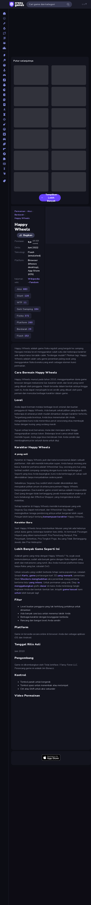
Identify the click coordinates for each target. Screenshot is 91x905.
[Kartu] (4, 99)
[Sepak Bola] (4, 163)
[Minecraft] (4, 134)
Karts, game (29, 575)
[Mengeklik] (4, 124)
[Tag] (4, 180)
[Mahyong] (4, 104)
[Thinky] (4, 173)
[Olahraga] (4, 144)
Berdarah (19, 214)
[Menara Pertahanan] (4, 114)
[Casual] (4, 70)
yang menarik (65, 575)
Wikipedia (34, 278)
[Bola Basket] (4, 65)
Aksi (29, 211)
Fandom (34, 282)
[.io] (4, 89)
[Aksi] (4, 55)
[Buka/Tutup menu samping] (4, 4)
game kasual (70, 589)
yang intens (35, 582)
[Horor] (4, 84)
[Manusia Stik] (4, 109)
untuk (18, 593)
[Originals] (4, 38)
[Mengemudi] (4, 129)
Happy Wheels (22, 218)
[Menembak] (4, 119)
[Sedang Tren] (4, 28)
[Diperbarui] (4, 33)
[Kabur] (4, 94)
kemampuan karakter (55, 516)
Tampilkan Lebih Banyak (49, 197)
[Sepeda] (4, 168)
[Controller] (4, 75)
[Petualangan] (4, 153)
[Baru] (4, 23)
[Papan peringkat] (4, 47)
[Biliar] (4, 60)
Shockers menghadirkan (34, 579)
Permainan (20, 211)
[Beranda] (4, 13)
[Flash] (4, 80)
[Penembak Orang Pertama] (4, 148)
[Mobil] (4, 139)
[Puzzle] (4, 158)
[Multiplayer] (4, 43)
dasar (43, 586)
